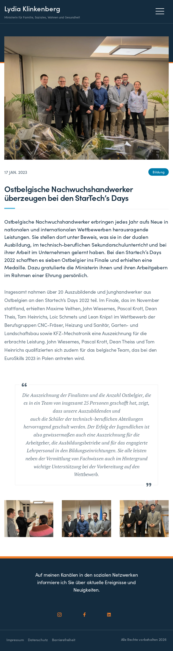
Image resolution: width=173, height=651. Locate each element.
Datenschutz (38, 639)
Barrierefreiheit (63, 639)
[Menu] (161, 11)
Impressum (15, 639)
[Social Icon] (59, 614)
